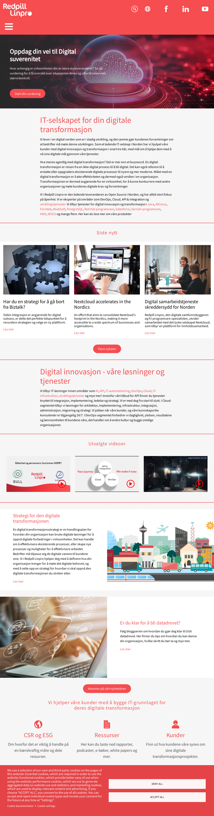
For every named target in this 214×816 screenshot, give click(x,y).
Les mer (8, 327)
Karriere (107, 27)
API (102, 389)
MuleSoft (59, 207)
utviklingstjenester (52, 202)
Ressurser (107, 733)
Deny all (157, 784)
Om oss (166, 27)
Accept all (157, 797)
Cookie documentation (20, 806)
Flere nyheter (107, 347)
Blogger (136, 27)
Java (151, 202)
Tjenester (18, 27)
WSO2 (52, 212)
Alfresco (161, 202)
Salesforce (122, 207)
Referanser (77, 27)
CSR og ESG (38, 733)
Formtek (46, 207)
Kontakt (196, 27)
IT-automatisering (117, 389)
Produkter (47, 27)
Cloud (147, 389)
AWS (43, 212)
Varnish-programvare (146, 207)
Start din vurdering (27, 91)
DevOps (136, 389)
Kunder (175, 733)
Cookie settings (46, 806)
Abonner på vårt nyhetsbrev (107, 686)
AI (97, 389)
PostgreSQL (75, 207)
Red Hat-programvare (99, 207)
